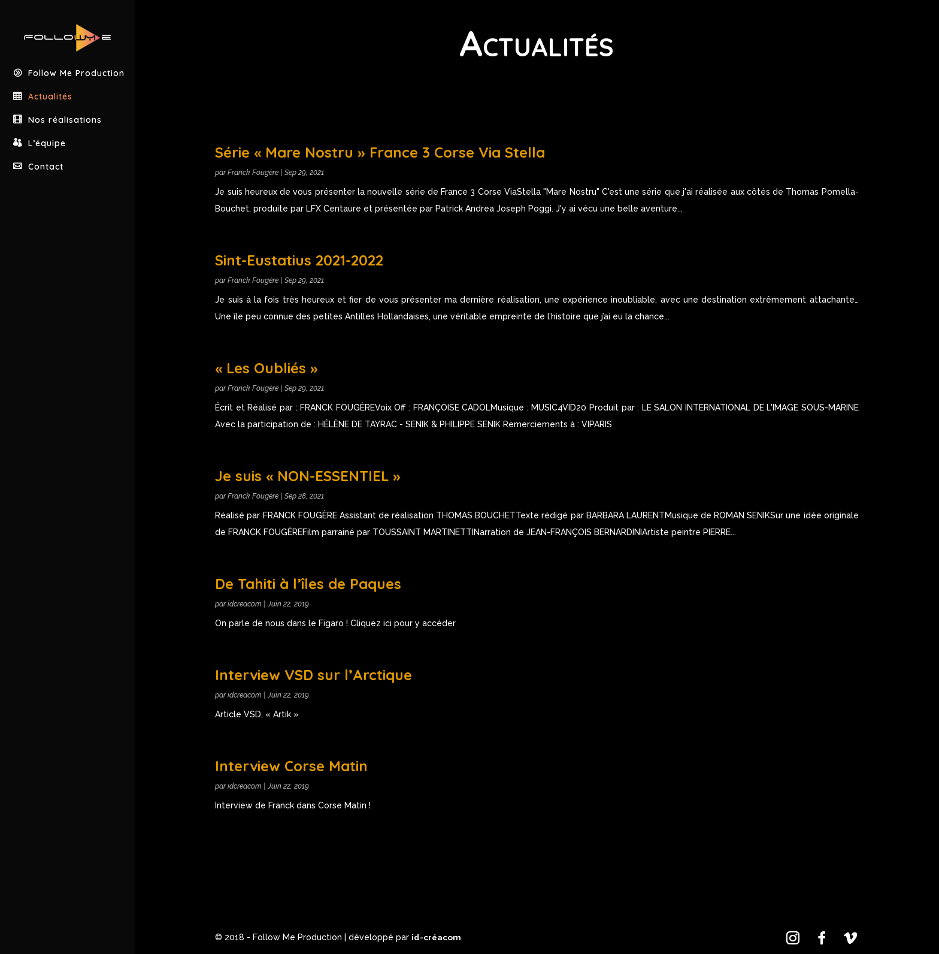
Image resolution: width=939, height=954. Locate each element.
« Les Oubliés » (266, 368)
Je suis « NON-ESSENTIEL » (308, 476)
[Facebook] (822, 937)
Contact (46, 153)
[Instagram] (793, 937)
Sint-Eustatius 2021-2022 (299, 260)
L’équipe (48, 130)
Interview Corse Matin (291, 766)
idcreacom (245, 604)
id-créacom (436, 937)
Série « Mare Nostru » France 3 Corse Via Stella (380, 152)
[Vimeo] (850, 937)
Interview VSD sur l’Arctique (313, 675)
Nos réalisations (66, 106)
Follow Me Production (77, 60)
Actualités (51, 83)
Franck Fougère (253, 172)
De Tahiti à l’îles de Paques (308, 584)
